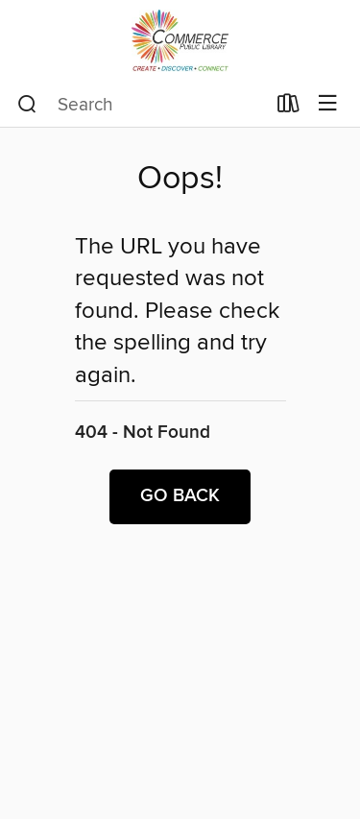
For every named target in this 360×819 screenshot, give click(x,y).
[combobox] (141, 105)
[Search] (27, 104)
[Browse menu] (328, 104)
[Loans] (288, 107)
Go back (180, 496)
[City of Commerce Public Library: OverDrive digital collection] (180, 41)
